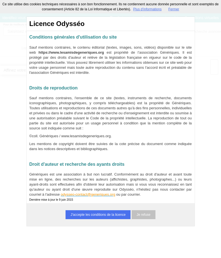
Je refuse (143, 215)
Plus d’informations (147, 9)
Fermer (173, 9)
